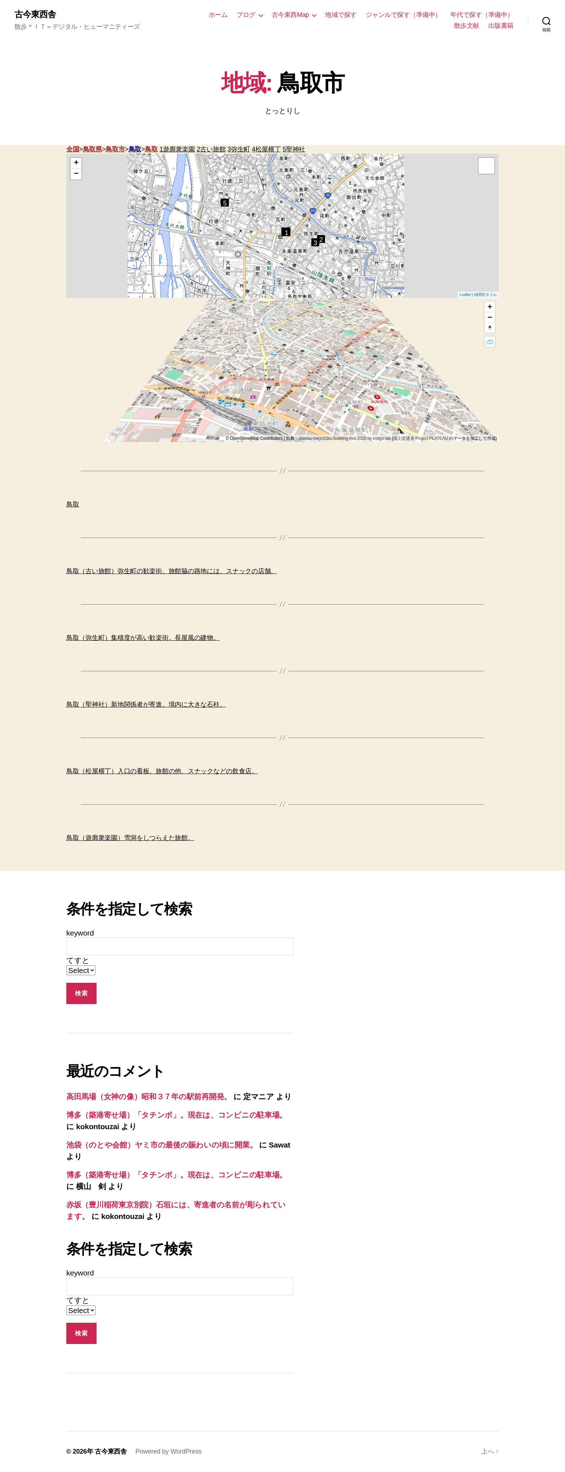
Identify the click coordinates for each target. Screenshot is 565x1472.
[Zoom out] (490, 317)
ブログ (245, 14)
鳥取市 (115, 149)
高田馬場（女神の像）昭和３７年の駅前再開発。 (148, 1096)
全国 (72, 149)
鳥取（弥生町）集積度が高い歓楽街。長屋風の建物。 (143, 637)
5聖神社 (293, 149)
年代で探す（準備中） (481, 14)
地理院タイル (485, 294)
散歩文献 (466, 25)
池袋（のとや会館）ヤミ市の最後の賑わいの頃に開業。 (161, 1145)
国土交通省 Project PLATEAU (420, 438)
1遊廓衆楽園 (177, 149)
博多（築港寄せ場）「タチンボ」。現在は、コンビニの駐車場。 (176, 1115)
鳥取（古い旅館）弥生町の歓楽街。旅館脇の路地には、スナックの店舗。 (171, 571)
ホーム (218, 14)
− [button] (76, 174)
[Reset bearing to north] (490, 327)
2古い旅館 (211, 149)
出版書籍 (500, 25)
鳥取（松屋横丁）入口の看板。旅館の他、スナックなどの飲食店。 (162, 771)
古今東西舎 (35, 14)
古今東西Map (290, 14)
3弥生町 (238, 149)
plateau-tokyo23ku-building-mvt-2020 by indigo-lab (345, 438)
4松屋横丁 (266, 149)
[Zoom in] (490, 306)
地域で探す (341, 14)
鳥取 (135, 149)
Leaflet (465, 294)
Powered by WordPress (168, 1451)
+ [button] (76, 163)
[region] (282, 370)
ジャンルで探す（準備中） (403, 14)
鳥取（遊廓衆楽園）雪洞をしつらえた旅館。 (130, 837)
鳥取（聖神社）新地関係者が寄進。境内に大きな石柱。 (146, 704)
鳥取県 (92, 149)
